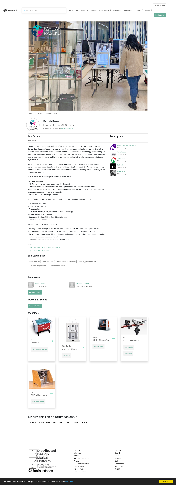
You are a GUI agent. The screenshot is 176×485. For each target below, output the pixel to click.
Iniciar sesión (160, 5)
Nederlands (119, 464)
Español (118, 456)
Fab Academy (105, 10)
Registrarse (159, 15)
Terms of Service (80, 472)
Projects (138, 10)
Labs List (77, 450)
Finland (38, 114)
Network (127, 10)
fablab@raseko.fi (67, 128)
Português (119, 466)
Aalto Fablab (121, 152)
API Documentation (81, 458)
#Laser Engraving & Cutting (39, 349)
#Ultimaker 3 (66, 355)
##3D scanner (128, 353)
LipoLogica (121, 171)
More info (69, 482)
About (76, 456)
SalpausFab (121, 158)
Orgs (77, 10)
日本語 (117, 469)
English (117, 453)
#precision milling (98, 346)
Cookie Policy (79, 466)
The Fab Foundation (81, 464)
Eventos (117, 10)
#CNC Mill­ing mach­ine (38, 401)
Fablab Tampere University (126, 145)
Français (118, 458)
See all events (34, 306)
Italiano (118, 461)
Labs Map (77, 453)
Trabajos (93, 10)
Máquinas (84, 10)
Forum (148, 10)
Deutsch (118, 450)
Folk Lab (120, 165)
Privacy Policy (79, 469)
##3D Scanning (128, 347)
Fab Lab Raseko (51, 114)
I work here (34, 292)
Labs (71, 10)
